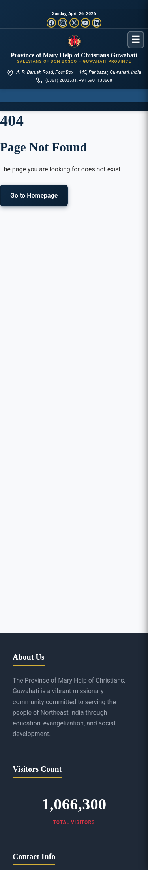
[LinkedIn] (96, 23)
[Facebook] (51, 23)
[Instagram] (62, 23)
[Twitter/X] (74, 23)
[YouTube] (85, 23)
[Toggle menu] (135, 39)
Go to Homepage (34, 195)
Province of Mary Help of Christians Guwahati (74, 55)
